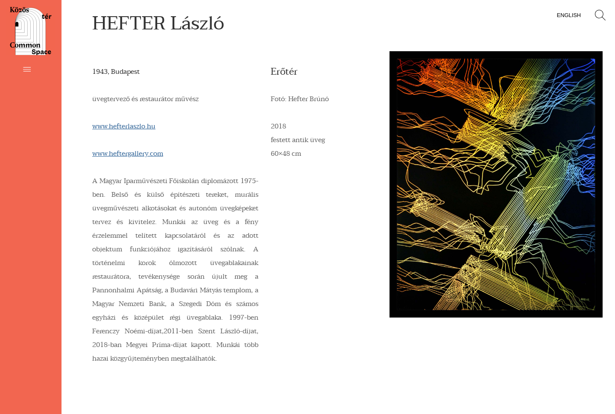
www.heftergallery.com (127, 153)
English (569, 15)
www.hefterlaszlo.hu (123, 126)
